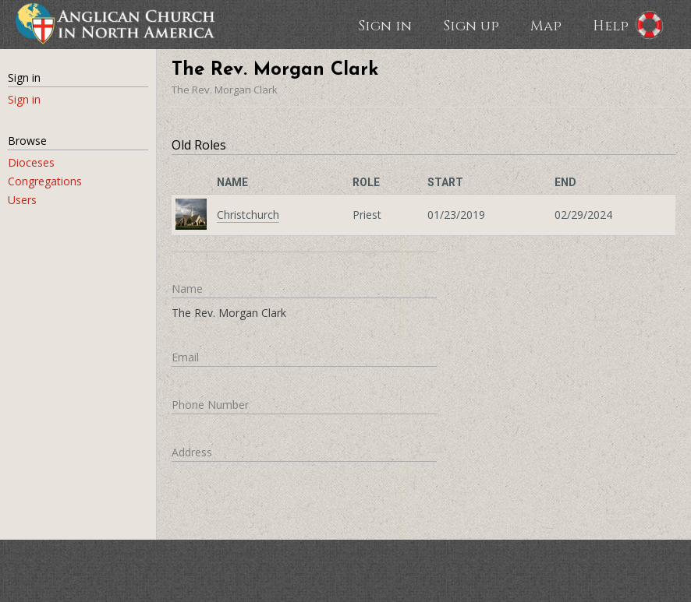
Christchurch (248, 214)
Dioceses (31, 162)
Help (611, 24)
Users (22, 199)
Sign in (385, 24)
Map (546, 24)
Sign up (471, 24)
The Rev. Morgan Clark (225, 90)
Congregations (45, 181)
